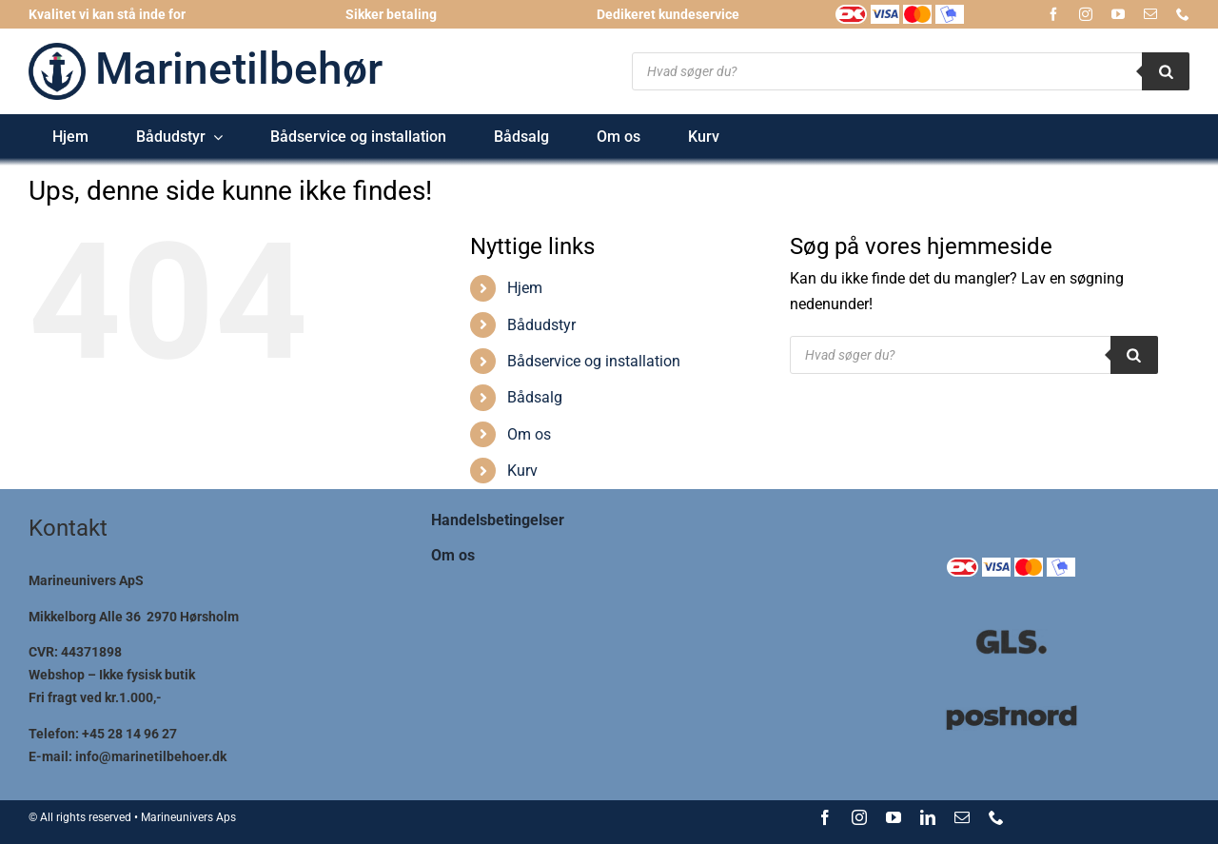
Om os (529, 434)
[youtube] (1118, 14)
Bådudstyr (541, 325)
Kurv (522, 470)
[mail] (1150, 14)
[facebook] (1053, 14)
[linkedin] (927, 817)
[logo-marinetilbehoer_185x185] (57, 50)
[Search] (1165, 71)
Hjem (524, 288)
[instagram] (1085, 14)
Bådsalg (534, 397)
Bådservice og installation (593, 361)
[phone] (1182, 14)
